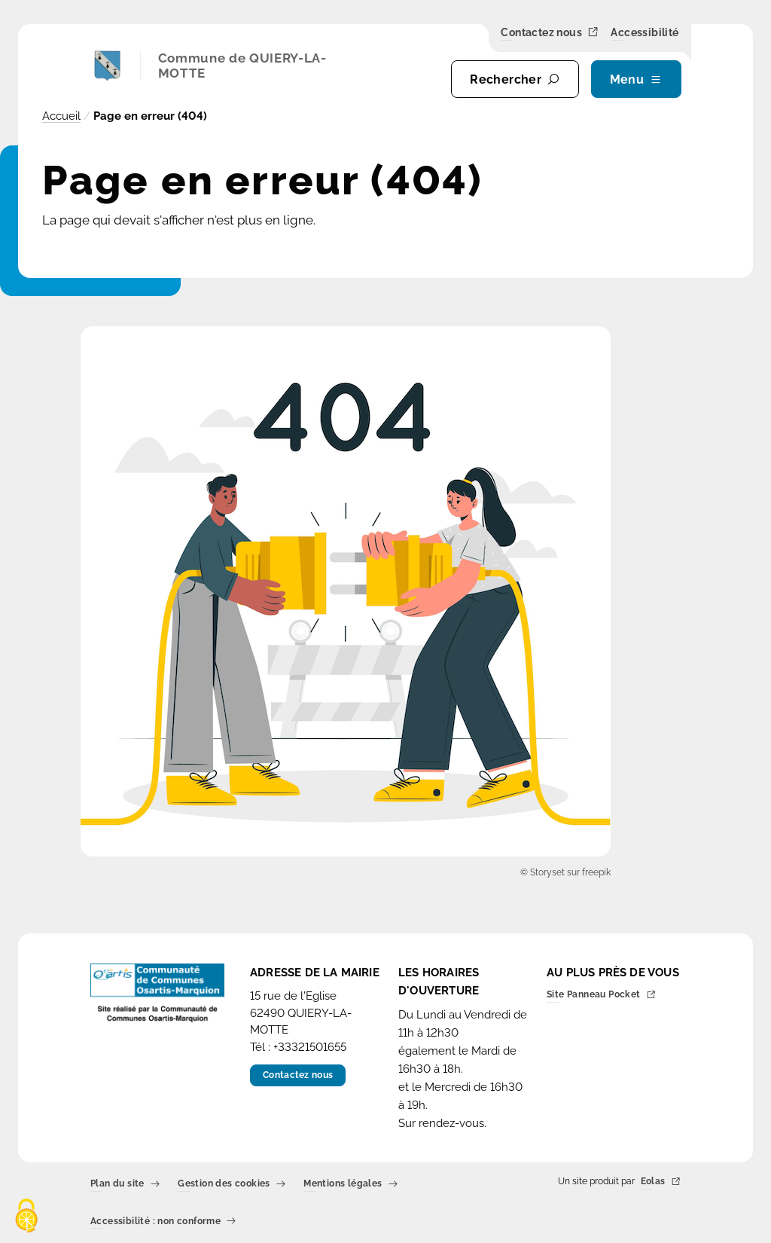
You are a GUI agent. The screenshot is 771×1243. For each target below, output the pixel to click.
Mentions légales (350, 1185)
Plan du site (125, 1185)
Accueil (61, 116)
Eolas (661, 1182)
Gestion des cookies (231, 1185)
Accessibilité (644, 33)
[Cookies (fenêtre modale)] (26, 1217)
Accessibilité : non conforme (163, 1221)
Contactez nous (550, 32)
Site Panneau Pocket (601, 995)
